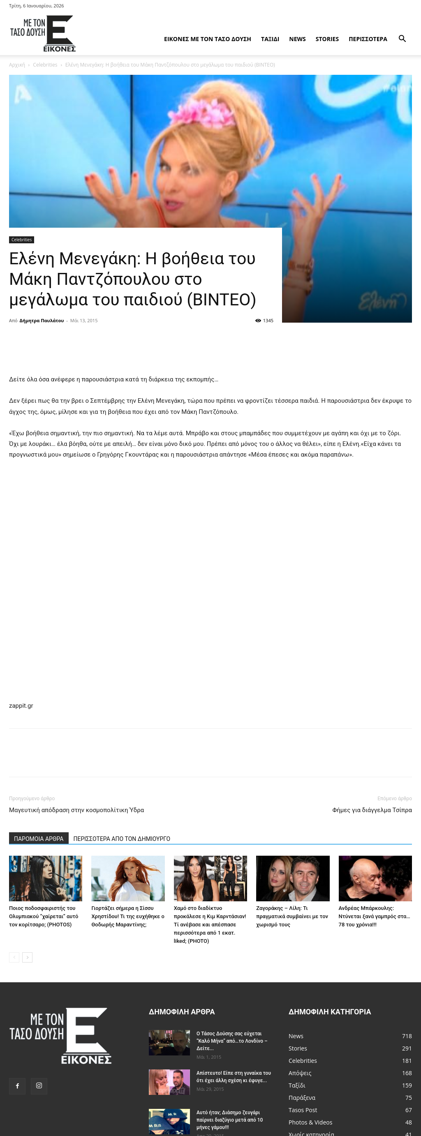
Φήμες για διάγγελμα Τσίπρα (372, 810)
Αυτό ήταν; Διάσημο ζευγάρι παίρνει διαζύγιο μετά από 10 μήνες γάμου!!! (230, 1120)
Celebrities (45, 64)
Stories (327, 39)
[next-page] (27, 957)
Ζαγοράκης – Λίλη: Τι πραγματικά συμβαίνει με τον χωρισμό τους (292, 916)
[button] (402, 40)
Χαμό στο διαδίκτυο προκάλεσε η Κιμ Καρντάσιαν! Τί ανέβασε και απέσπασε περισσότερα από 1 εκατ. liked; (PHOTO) (210, 924)
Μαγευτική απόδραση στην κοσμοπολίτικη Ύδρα (76, 810)
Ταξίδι (270, 39)
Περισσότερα (368, 39)
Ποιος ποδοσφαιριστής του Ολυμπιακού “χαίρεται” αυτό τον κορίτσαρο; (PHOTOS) (43, 916)
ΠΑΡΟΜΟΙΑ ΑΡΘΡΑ (39, 839)
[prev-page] (14, 957)
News (297, 39)
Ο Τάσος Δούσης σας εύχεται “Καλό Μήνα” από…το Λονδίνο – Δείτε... (232, 1041)
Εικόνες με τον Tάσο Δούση (207, 39)
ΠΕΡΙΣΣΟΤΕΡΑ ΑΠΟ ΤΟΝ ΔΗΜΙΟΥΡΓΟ (122, 839)
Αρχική (17, 64)
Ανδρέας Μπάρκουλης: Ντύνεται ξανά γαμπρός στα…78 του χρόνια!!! (374, 916)
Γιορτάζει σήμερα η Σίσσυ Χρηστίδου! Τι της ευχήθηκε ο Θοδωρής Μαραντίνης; (127, 916)
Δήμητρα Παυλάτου (42, 320)
